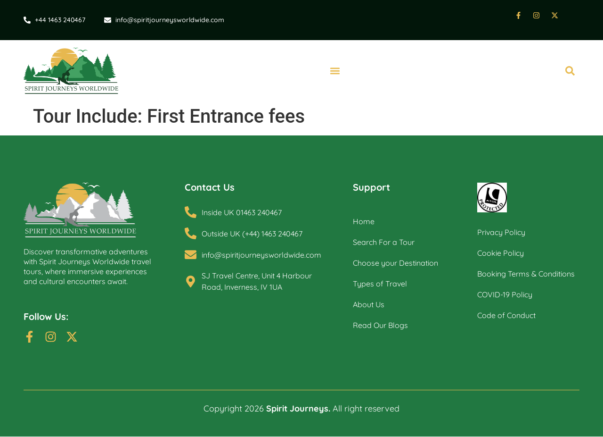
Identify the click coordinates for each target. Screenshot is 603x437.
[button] (335, 71)
